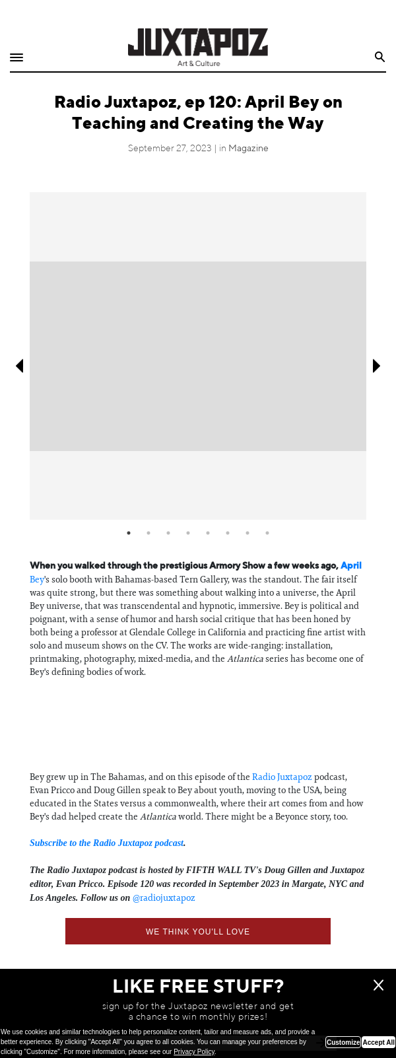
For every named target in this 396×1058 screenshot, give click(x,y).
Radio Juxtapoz (282, 777)
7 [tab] (247, 533)
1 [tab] (128, 533)
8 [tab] (267, 533)
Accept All (378, 1042)
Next (378, 366)
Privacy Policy (194, 1051)
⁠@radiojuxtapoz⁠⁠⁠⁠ (164, 897)
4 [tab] (188, 533)
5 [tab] (207, 533)
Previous (18, 366)
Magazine (248, 148)
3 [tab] (168, 533)
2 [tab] (148, 533)
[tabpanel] (198, 356)
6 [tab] (227, 533)
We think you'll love (198, 931)
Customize (343, 1042)
